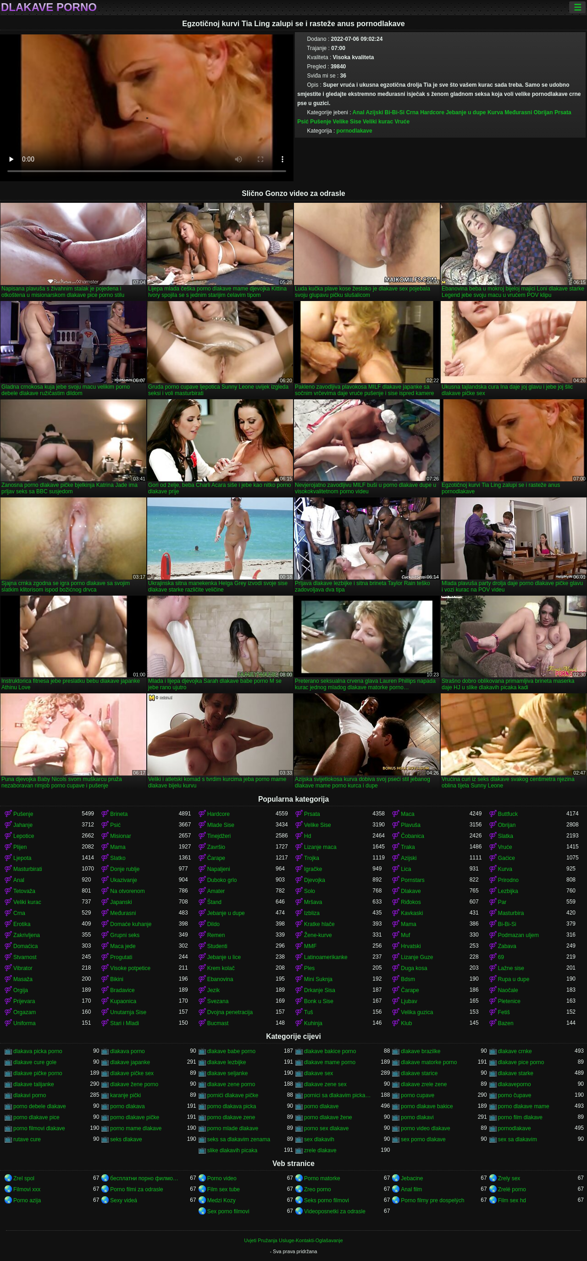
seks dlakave (126, 1139)
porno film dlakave (520, 1117)
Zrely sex (509, 1178)
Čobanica (412, 836)
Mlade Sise (220, 825)
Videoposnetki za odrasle (334, 1211)
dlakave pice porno (521, 1062)
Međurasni (518, 112)
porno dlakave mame (523, 1106)
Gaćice (506, 858)
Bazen (506, 1023)
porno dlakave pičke (134, 1117)
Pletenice (509, 1001)
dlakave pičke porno (37, 1073)
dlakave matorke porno (429, 1062)
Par (502, 902)
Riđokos (411, 902)
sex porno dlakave (423, 1139)
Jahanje (23, 825)
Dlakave (411, 891)
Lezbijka (508, 891)
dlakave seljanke (227, 1073)
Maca (407, 814)
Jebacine (412, 1178)
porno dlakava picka (231, 1106)
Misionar (120, 836)
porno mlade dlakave (232, 1128)
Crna (412, 112)
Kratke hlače (319, 924)
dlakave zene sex (325, 1084)
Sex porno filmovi (228, 1211)
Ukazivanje (123, 880)
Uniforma (24, 1023)
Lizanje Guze (417, 957)
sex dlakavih (319, 1139)
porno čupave (515, 1095)
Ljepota (22, 858)
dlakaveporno (514, 1084)
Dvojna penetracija (230, 1012)
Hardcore (432, 112)
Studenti (217, 946)
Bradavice (122, 990)
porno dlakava (127, 1106)
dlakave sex (318, 1073)
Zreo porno (317, 1189)
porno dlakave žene (328, 1117)
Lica (406, 869)
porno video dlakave (425, 1128)
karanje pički (125, 1095)
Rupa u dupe (514, 979)
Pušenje (320, 121)
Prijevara (24, 1001)
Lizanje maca (320, 847)
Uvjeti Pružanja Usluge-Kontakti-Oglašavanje (293, 1240)
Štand (214, 902)
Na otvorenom (127, 891)
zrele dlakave (320, 1150)
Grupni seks (124, 935)
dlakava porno (127, 1051)
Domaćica (25, 946)
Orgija (20, 990)
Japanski (121, 902)
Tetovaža (24, 891)
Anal (359, 112)
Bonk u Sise (318, 1001)
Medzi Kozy (221, 1200)
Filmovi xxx (26, 1189)
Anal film (411, 1189)
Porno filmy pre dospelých (432, 1200)
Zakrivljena (26, 935)
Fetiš (504, 1012)
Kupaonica (123, 1001)
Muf (405, 935)
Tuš (308, 1012)
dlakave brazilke (420, 1051)
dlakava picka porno (37, 1051)
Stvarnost (25, 957)
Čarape (216, 858)
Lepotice (23, 836)
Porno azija (27, 1200)
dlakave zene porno (231, 1084)
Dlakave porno (49, 7)
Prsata (562, 112)
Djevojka (314, 880)
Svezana (218, 1001)
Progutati (121, 957)
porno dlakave (321, 1106)
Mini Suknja (318, 979)
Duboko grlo (222, 880)
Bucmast (218, 1023)
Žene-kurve (318, 935)
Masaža (23, 979)
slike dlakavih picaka (232, 1150)
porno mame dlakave (135, 1128)
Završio (216, 847)
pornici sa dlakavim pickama (338, 1095)
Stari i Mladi (124, 1023)
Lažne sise (511, 968)
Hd (307, 836)
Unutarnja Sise (128, 1012)
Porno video (222, 1178)
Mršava (313, 902)
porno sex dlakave (326, 1128)
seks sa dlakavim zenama (238, 1139)
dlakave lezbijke (226, 1062)
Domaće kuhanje (130, 924)
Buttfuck (508, 814)
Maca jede (122, 946)
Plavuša (411, 825)
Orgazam (24, 1012)
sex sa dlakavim (517, 1139)
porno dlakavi (417, 1117)
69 (501, 957)
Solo (309, 891)
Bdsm (408, 979)
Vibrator (23, 968)
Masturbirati (27, 869)
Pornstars (412, 880)
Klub (406, 1023)
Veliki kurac (378, 121)
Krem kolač (221, 968)
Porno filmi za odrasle (136, 1189)
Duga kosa (414, 968)
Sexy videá (123, 1200)
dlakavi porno (29, 1095)
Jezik (213, 990)
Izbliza (312, 913)
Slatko (117, 858)
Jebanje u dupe (466, 112)
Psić (303, 121)
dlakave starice (419, 1073)
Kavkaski (412, 913)
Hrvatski (411, 946)
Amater (216, 891)
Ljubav (409, 1001)
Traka (408, 847)
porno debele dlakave (39, 1106)
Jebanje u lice (224, 957)
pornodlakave (354, 131)
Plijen (20, 847)
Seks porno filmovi (326, 1200)
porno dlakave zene (231, 1117)
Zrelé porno (512, 1189)
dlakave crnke (515, 1051)
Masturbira (511, 913)
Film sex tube (223, 1189)
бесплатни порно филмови (144, 1178)
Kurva (495, 112)
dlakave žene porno (134, 1084)
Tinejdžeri (219, 836)
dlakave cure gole (34, 1062)
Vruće (402, 121)
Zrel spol (23, 1178)
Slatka (505, 836)
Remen (216, 935)
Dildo (213, 924)
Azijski (374, 112)
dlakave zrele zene (424, 1084)
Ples (309, 968)
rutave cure (27, 1139)
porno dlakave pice (36, 1117)
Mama (117, 847)
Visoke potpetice (130, 968)
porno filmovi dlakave (39, 1128)
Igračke (313, 869)
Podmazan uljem (518, 935)
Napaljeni (218, 869)
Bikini (116, 979)
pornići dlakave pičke (232, 1095)
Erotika (21, 924)
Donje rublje (124, 869)
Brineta (118, 814)
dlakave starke (515, 1073)
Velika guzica (417, 1012)
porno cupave (417, 1095)
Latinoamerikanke (326, 957)
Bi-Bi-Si (394, 112)
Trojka (311, 858)
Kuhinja (313, 1023)
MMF (310, 946)
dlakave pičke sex (132, 1073)
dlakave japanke (130, 1062)
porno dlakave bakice (427, 1106)
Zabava (507, 946)
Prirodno (508, 880)
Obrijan (543, 112)
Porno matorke (322, 1178)
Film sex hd (512, 1200)
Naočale (508, 990)
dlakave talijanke (33, 1084)
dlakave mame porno (329, 1062)
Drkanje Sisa (319, 990)
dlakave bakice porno (330, 1051)
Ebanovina (220, 979)
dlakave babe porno (231, 1051)
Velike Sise (347, 121)
